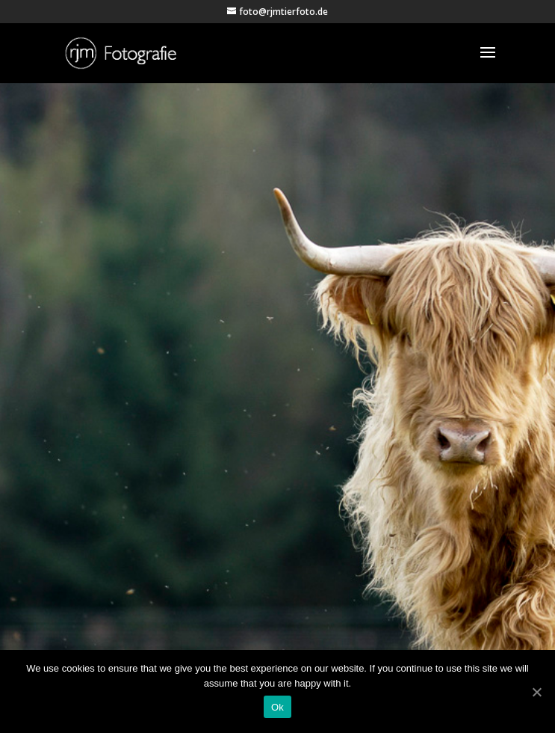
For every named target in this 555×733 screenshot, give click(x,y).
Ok (277, 707)
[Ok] (536, 691)
